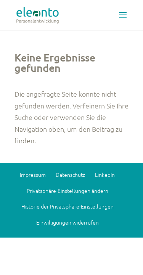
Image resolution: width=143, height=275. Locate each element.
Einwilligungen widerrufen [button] (67, 222)
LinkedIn (105, 174)
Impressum (33, 174)
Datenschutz (70, 174)
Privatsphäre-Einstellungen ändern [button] (67, 190)
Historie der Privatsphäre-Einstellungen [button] (67, 206)
